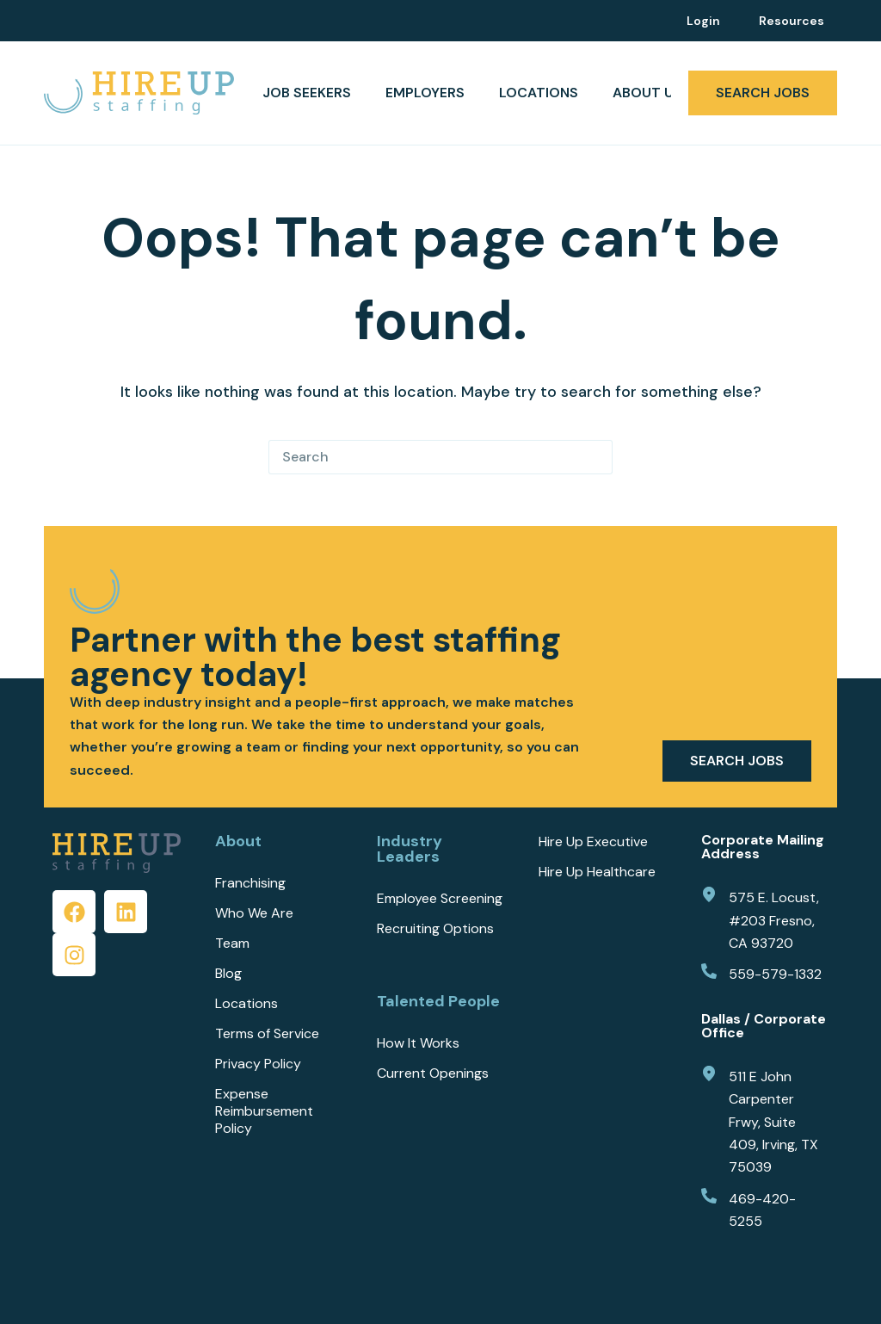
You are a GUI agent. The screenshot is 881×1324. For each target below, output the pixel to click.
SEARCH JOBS (763, 93)
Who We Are (254, 913)
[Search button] (595, 457)
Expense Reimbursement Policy (264, 1111)
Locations (538, 93)
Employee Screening (439, 898)
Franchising (250, 883)
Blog (228, 973)
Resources (791, 20)
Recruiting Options (435, 928)
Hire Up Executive (593, 842)
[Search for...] (423, 457)
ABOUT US (659, 93)
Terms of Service (267, 1033)
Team (232, 943)
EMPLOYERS (425, 93)
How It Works (418, 1043)
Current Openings (433, 1073)
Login (703, 20)
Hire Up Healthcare (597, 872)
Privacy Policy (258, 1064)
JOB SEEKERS (306, 93)
